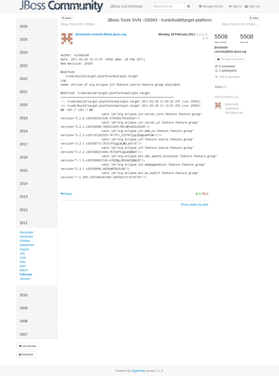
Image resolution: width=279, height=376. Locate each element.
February (26, 274)
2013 (24, 197)
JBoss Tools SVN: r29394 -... (79, 24)
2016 (24, 157)
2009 (24, 308)
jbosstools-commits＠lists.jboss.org (100, 34)
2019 (24, 118)
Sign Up (252, 6)
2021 (24, 92)
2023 (24, 66)
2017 (24, 144)
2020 (24, 105)
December (26, 232)
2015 (24, 171)
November (26, 236)
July (22, 253)
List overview (27, 346)
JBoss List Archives (81, 6)
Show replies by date (194, 204)
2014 (24, 184)
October (25, 240)
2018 (24, 131)
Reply (66, 193)
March (24, 270)
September (27, 245)
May (22, 261)
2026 (24, 26)
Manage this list (211, 6)
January (25, 278)
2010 (24, 295)
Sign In (235, 6)
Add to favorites (227, 76)
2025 (24, 39)
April (23, 266)
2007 (24, 334)
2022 (24, 79)
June (23, 257)
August (24, 249)
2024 (24, 52)
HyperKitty (138, 370)
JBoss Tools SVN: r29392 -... (241, 24)
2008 (24, 321)
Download (26, 354)
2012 (24, 210)
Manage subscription (230, 59)
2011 (24, 223)
